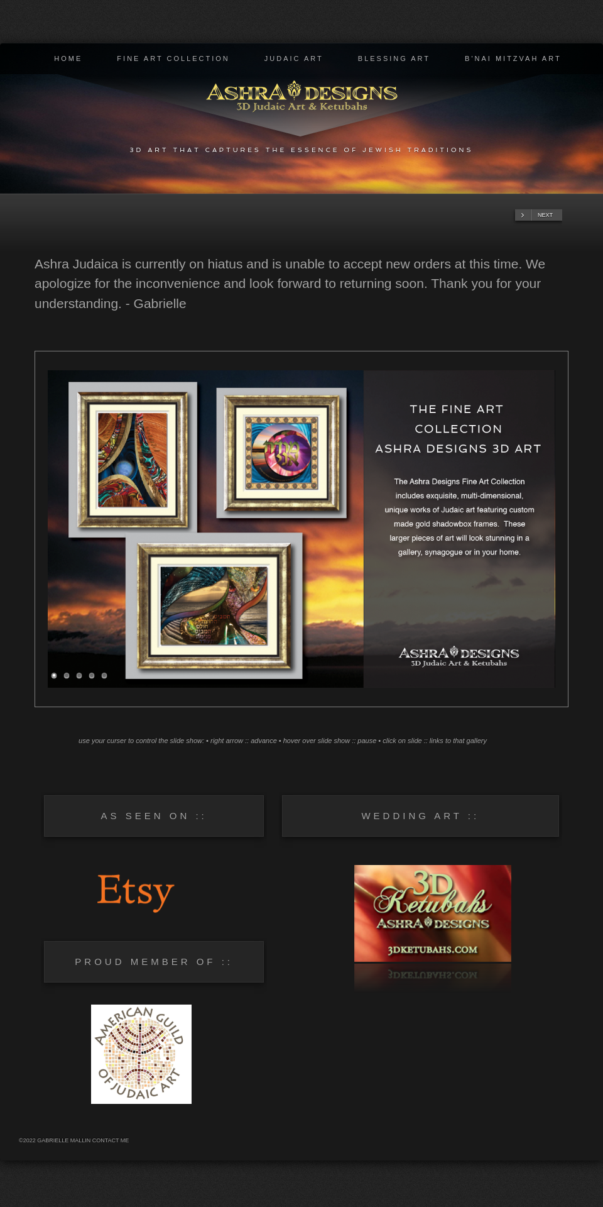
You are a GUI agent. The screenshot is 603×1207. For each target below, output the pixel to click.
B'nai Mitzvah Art (513, 58)
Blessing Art (394, 58)
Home (68, 58)
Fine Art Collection (173, 58)
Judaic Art (293, 58)
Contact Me (110, 1140)
